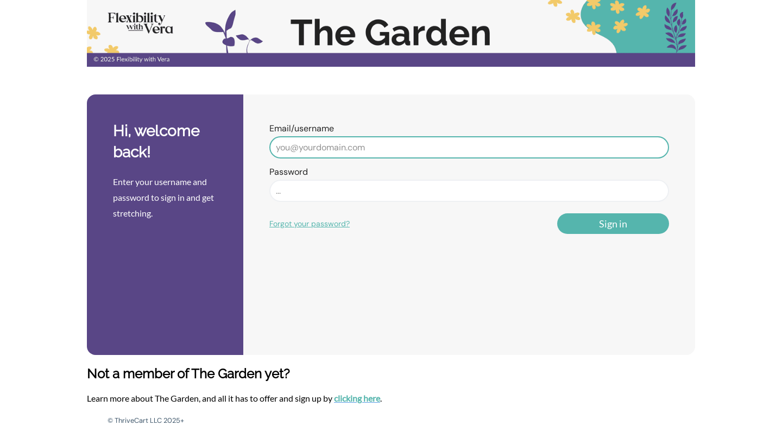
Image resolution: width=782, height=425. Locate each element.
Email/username (301, 128)
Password (288, 171)
